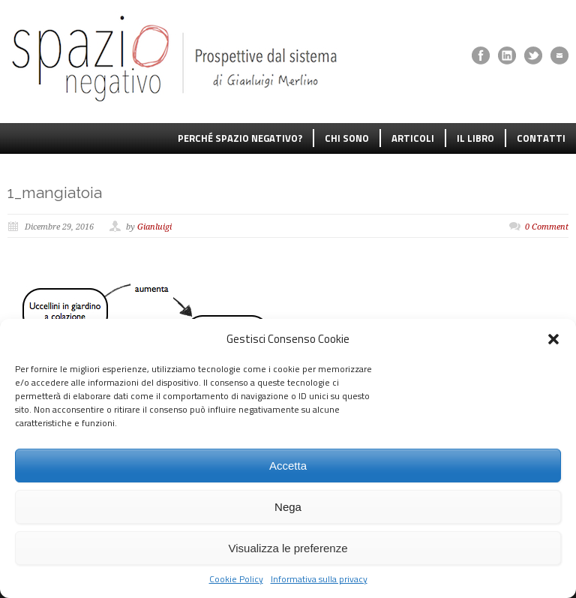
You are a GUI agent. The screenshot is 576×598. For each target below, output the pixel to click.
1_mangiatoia (55, 192)
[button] (553, 339)
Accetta (288, 465)
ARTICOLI (413, 138)
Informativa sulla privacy (319, 579)
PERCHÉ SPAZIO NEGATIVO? (240, 138)
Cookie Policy (236, 579)
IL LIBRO (475, 138)
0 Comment (546, 227)
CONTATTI (541, 138)
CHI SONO (347, 138)
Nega (288, 506)
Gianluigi (154, 227)
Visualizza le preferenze (288, 548)
